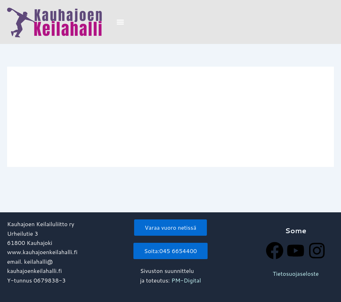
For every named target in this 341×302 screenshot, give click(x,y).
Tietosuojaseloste (296, 273)
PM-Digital (186, 280)
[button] (120, 22)
